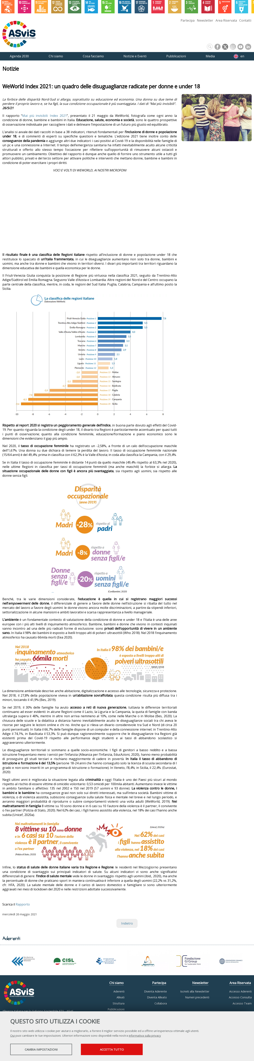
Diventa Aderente (155, 991)
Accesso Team (242, 1003)
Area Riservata (226, 20)
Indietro (127, 923)
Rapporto (23, 904)
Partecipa (188, 20)
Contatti (245, 20)
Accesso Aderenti (240, 991)
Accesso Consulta (240, 997)
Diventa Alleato (157, 997)
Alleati (120, 997)
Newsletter (205, 20)
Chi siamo (116, 983)
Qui (12, 1035)
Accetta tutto (112, 1049)
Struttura (118, 1003)
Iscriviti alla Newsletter (194, 991)
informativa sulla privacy (145, 1035)
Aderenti (118, 991)
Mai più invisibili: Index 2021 (44, 115)
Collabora (160, 1003)
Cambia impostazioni (41, 1049)
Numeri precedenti (197, 997)
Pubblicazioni (116, 1009)
